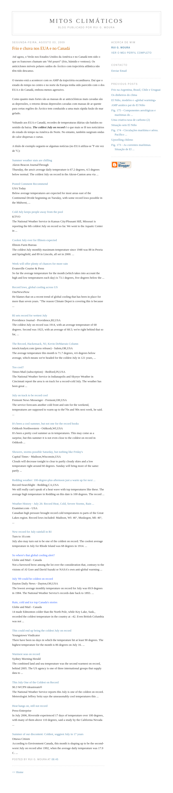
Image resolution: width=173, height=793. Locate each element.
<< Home (17, 772)
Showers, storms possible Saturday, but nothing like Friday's (47, 451)
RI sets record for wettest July (29, 315)
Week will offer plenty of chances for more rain (40, 263)
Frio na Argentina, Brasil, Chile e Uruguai (136, 89)
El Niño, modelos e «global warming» (133, 100)
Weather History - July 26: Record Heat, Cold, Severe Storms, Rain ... (53, 503)
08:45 (55, 759)
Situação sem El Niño (124, 125)
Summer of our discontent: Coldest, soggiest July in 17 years (47, 734)
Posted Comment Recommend (30, 183)
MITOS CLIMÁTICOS (86, 21)
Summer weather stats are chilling (32, 160)
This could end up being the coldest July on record (41, 630)
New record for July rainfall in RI (32, 531)
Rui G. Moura (120, 47)
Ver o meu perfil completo (131, 53)
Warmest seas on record (26, 654)
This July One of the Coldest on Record (35, 682)
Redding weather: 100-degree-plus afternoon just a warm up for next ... (54, 480)
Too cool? (18, 367)
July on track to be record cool (30, 395)
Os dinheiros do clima (124, 95)
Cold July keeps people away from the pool (37, 212)
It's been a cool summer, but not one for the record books (45, 423)
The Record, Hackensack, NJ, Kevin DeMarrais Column (45, 343)
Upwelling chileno (122, 139)
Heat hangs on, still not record (30, 706)
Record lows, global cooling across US (35, 287)
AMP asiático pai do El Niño (128, 105)
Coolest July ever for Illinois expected (34, 240)
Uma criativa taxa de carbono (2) (130, 119)
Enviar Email (119, 70)
